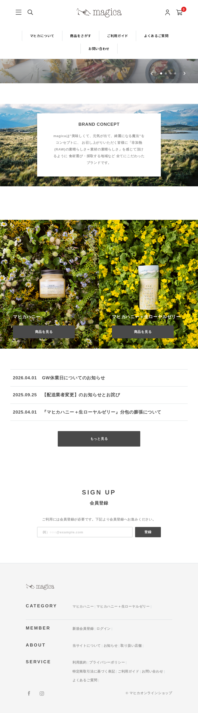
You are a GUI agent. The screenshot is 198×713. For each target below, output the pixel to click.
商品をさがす (80, 35)
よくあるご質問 (156, 35)
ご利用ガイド (117, 35)
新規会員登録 (83, 629)
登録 (148, 532)
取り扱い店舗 (131, 646)
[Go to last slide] (151, 73)
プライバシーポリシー (107, 662)
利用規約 (79, 662)
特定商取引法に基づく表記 (93, 671)
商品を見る (44, 332)
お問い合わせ (99, 48)
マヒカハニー (83, 606)
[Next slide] (184, 73)
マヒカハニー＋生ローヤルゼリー (123, 606)
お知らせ (111, 646)
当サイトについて (86, 646)
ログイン (103, 629)
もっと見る (99, 439)
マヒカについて (42, 35)
